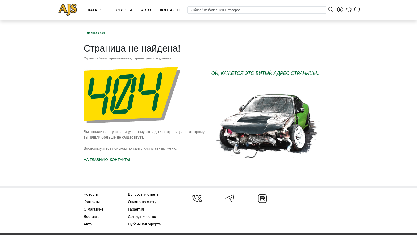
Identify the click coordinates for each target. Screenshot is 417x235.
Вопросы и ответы (143, 194)
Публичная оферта (144, 224)
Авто (146, 10)
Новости (123, 10)
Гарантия (136, 209)
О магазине (93, 209)
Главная (92, 33)
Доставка (92, 217)
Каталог (96, 10)
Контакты (170, 10)
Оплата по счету (142, 202)
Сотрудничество (142, 217)
